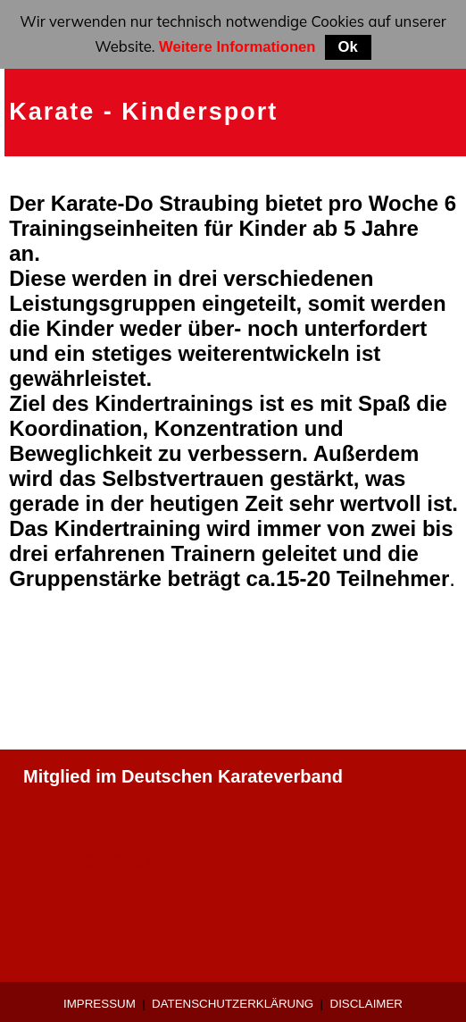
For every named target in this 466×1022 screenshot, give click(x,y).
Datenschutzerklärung (232, 1003)
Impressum (99, 1003)
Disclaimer (366, 1003)
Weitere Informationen (237, 46)
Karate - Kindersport (143, 111)
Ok (348, 46)
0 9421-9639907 (88, 861)
